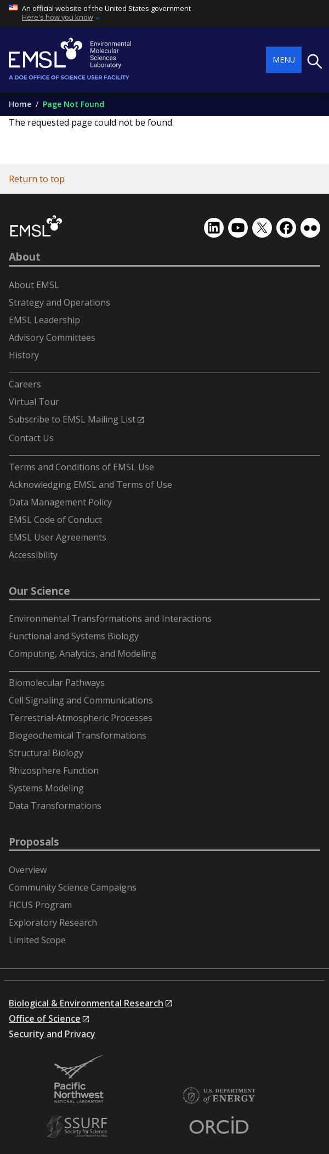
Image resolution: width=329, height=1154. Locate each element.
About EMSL (34, 285)
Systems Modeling (46, 788)
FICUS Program (40, 905)
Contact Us (31, 438)
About (25, 257)
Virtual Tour (34, 402)
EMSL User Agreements (57, 537)
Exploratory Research (53, 922)
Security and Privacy (52, 1034)
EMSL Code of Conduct (55, 520)
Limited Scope (37, 940)
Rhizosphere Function (54, 770)
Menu (284, 59)
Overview (28, 870)
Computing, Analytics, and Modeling (82, 654)
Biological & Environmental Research (86, 1003)
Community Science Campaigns (73, 887)
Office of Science (45, 1018)
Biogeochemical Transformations (77, 735)
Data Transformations (55, 806)
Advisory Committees (52, 337)
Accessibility (33, 555)
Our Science (39, 591)
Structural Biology (46, 753)
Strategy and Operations (59, 302)
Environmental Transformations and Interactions (110, 618)
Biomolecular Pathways (57, 683)
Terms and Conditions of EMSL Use (81, 467)
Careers (25, 384)
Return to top (37, 179)
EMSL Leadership (44, 320)
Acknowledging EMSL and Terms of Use (90, 485)
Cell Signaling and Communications (81, 700)
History (24, 355)
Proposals (34, 842)
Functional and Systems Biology (74, 636)
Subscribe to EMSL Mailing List (72, 419)
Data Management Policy (60, 502)
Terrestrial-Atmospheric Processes (80, 718)
